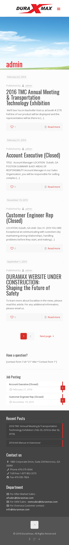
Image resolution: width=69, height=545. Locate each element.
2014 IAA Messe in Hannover (25, 442)
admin (28, 85)
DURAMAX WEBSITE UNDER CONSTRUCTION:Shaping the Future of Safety (33, 284)
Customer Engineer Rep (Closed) (29, 218)
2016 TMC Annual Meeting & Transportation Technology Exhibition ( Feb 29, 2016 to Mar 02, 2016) (34, 429)
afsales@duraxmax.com (19, 497)
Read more (54, 127)
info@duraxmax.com (17, 509)
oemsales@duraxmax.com (43, 501)
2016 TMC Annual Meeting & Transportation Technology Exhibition (32, 97)
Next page (47, 336)
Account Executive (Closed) (33, 155)
